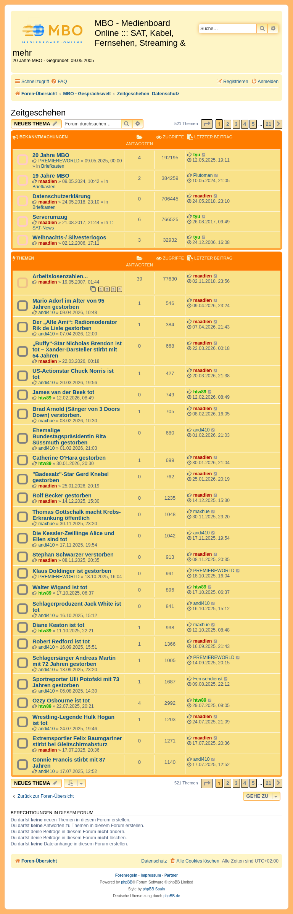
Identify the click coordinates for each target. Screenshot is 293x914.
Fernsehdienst (207, 678)
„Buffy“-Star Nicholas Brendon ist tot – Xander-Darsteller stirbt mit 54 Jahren (77, 349)
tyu (196, 154)
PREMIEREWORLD (58, 161)
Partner (171, 875)
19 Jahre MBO (50, 176)
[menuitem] (59, 82)
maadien (47, 181)
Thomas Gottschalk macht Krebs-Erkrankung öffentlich (76, 515)
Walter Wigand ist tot (59, 587)
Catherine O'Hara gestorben (69, 458)
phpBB (126, 882)
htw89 (44, 398)
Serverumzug (50, 217)
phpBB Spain (154, 889)
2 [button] (227, 124)
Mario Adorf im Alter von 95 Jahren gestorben (68, 304)
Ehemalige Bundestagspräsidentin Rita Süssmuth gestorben (69, 436)
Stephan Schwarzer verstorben (73, 555)
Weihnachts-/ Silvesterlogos (69, 237)
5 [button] (253, 124)
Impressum (151, 875)
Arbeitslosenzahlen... (60, 276)
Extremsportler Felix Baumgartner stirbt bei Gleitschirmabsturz (77, 741)
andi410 (46, 312)
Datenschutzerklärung (61, 196)
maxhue (46, 420)
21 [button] (268, 124)
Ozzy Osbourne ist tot (61, 701)
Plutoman (203, 175)
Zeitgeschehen (38, 112)
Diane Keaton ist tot (58, 625)
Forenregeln (126, 875)
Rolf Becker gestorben (62, 495)
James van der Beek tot (63, 392)
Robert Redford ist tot (61, 641)
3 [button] (236, 124)
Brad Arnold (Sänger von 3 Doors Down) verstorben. (76, 412)
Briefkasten (52, 166)
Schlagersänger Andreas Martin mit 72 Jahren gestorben (74, 661)
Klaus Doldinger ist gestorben (71, 571)
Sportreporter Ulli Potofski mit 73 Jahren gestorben (75, 682)
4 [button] (244, 124)
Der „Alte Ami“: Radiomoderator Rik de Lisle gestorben (74, 325)
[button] (207, 124)
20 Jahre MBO (50, 155)
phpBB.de (171, 896)
